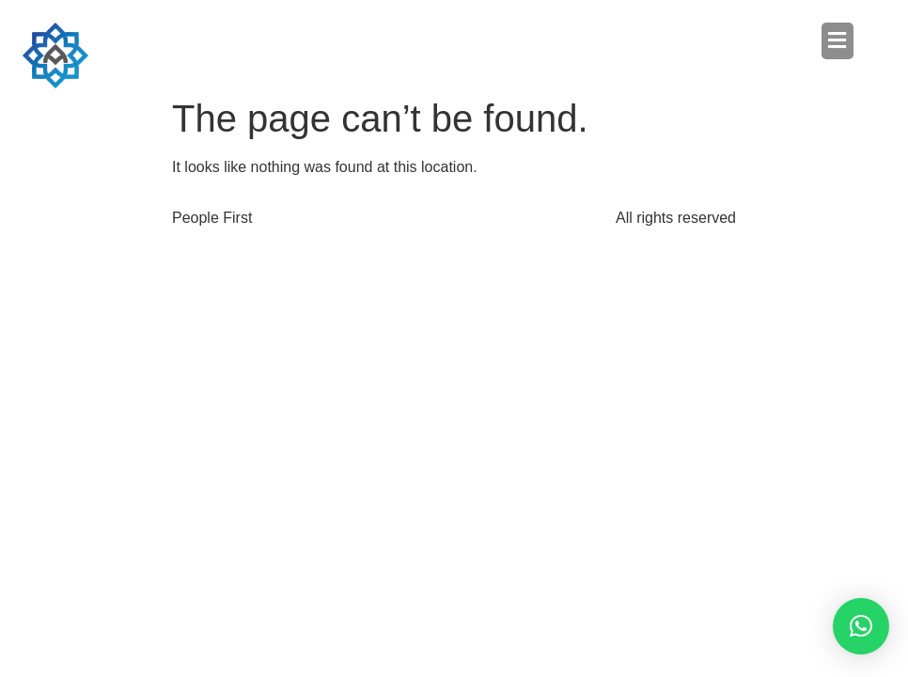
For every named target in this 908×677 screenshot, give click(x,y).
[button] (653, 40)
